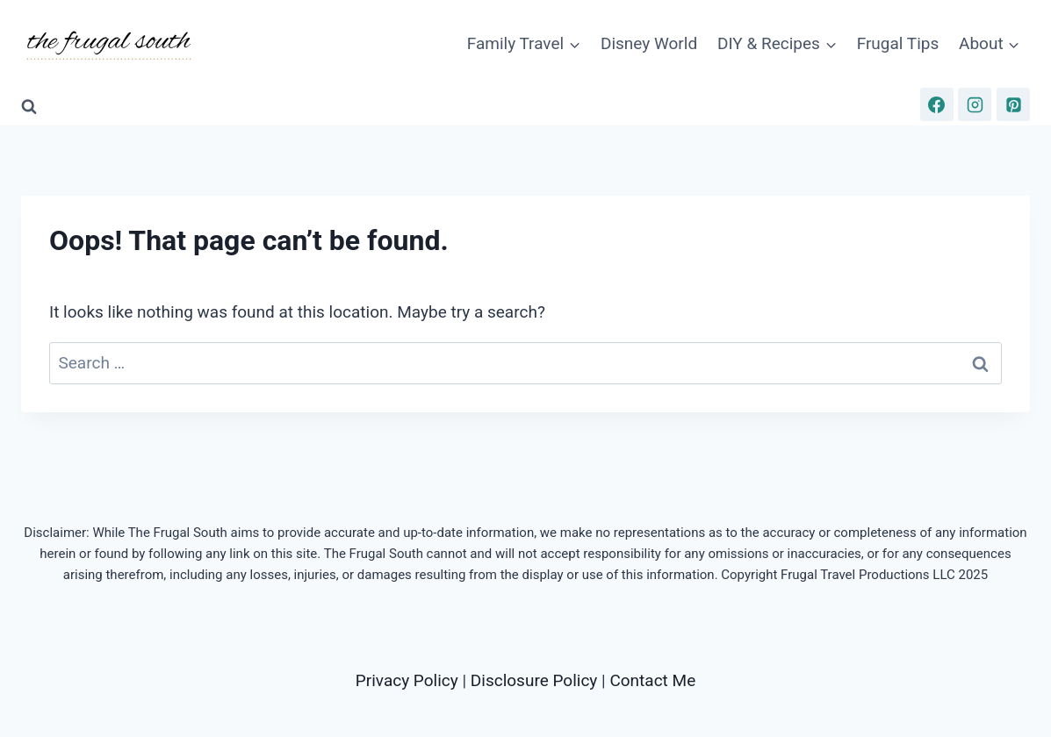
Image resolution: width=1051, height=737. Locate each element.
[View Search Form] (29, 107)
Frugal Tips (898, 43)
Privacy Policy (407, 680)
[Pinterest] (1013, 104)
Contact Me (652, 680)
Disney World (649, 43)
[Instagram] (974, 104)
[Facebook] (937, 104)
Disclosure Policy (534, 680)
